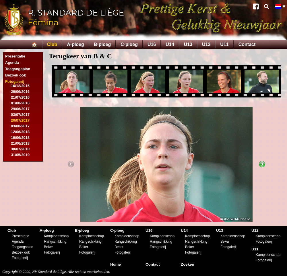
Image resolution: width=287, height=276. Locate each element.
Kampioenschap (56, 236)
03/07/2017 (20, 114)
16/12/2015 (20, 86)
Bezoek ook (15, 75)
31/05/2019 (20, 155)
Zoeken (187, 264)
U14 (170, 44)
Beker (48, 247)
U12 (206, 44)
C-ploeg (129, 44)
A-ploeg (75, 44)
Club (52, 44)
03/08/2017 (20, 126)
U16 (152, 44)
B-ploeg (102, 44)
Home (115, 264)
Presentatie (15, 56)
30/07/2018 (20, 149)
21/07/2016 (20, 97)
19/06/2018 (20, 137)
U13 (188, 44)
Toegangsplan (17, 69)
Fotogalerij (14, 81)
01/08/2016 (20, 103)
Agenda (12, 62)
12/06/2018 (20, 132)
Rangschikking (55, 241)
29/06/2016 (20, 91)
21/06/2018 (20, 143)
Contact (247, 44)
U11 (224, 44)
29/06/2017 (20, 109)
